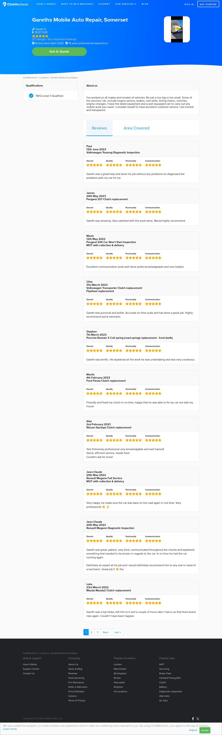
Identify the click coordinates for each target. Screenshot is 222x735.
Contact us (29, 673)
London (118, 664)
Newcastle (119, 682)
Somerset (116, 20)
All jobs (163, 700)
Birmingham (120, 673)
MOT (161, 664)
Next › (106, 632)
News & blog (75, 669)
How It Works (46, 4)
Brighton (118, 687)
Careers (72, 696)
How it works (30, 664)
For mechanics (76, 682)
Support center (31, 669)
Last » (117, 632)
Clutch (162, 682)
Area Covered (137, 128)
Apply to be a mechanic (77, 4)
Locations (44, 77)
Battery (163, 687)
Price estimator (76, 691)
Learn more (10, 728)
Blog (145, 4)
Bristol (117, 678)
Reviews (99, 128)
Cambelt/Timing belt (170, 678)
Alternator (164, 696)
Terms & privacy (76, 700)
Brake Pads (165, 673)
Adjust (193, 730)
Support (104, 4)
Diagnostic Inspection (170, 691)
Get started (208, 4)
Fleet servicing (76, 678)
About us (73, 664)
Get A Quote (59, 51)
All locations (120, 691)
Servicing (164, 669)
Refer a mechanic (77, 687)
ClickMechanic (30, 77)
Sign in (189, 4)
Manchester (120, 669)
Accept (205, 730)
